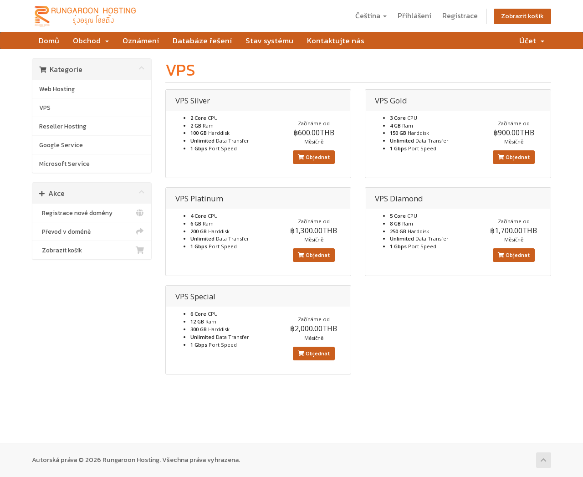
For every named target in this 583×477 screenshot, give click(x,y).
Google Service (61, 144)
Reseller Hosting (63, 126)
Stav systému (269, 40)
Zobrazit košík (522, 16)
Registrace (460, 15)
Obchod (91, 40)
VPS (45, 107)
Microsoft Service (64, 163)
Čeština (371, 15)
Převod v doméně (91, 231)
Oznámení (141, 40)
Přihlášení (414, 15)
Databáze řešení (202, 40)
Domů (49, 40)
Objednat (314, 157)
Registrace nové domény (91, 212)
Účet (531, 40)
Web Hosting (57, 88)
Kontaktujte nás (335, 40)
